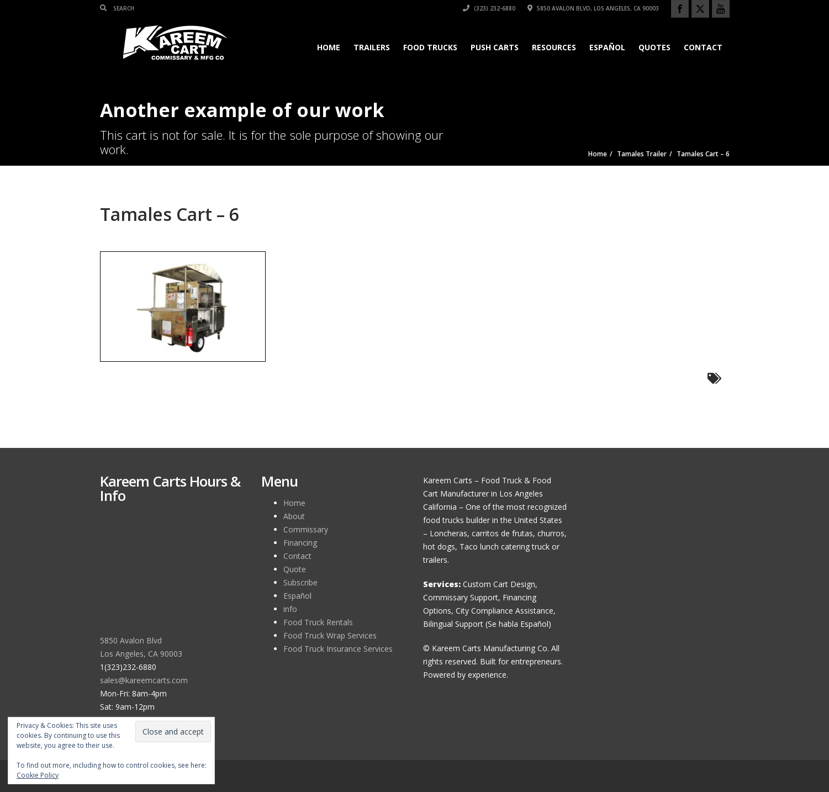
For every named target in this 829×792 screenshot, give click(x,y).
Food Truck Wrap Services (330, 635)
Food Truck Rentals (318, 622)
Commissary (305, 529)
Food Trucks (430, 47)
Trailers (371, 47)
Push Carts (495, 47)
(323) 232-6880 (489, 8)
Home (328, 47)
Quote (294, 569)
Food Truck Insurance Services (338, 648)
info (290, 609)
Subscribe (300, 582)
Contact (703, 47)
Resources (554, 47)
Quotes (654, 47)
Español (607, 47)
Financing (300, 542)
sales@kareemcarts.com (144, 680)
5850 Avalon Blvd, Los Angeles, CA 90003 (593, 8)
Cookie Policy (38, 775)
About (294, 516)
